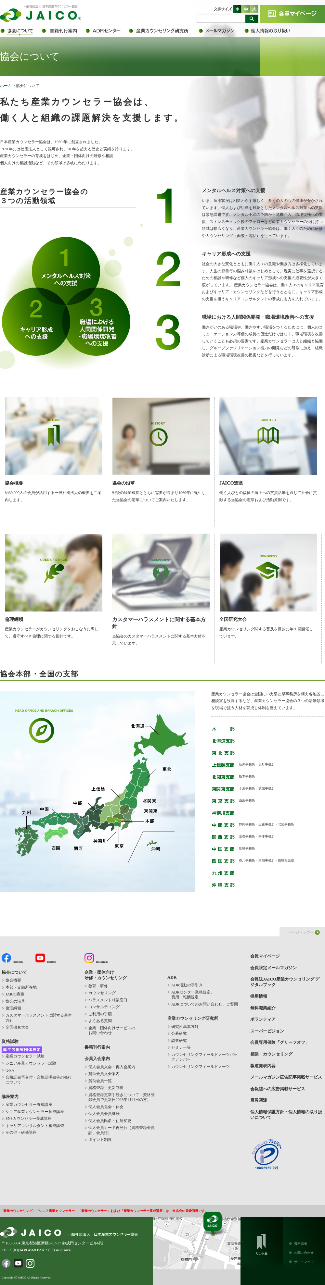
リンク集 (261, 1243)
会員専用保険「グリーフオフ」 (279, 1042)
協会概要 (53, 441)
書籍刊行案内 (62, 31)
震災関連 (258, 1100)
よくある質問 (100, 1021)
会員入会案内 (97, 1058)
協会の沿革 (160, 441)
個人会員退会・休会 (106, 1107)
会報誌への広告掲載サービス (277, 1088)
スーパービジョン (267, 1031)
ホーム (6, 85)
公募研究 (179, 1033)
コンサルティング (104, 1007)
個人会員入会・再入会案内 (111, 1067)
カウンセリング (102, 993)
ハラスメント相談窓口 (107, 1000)
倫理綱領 (53, 578)
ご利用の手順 (100, 1014)
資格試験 (10, 1041)
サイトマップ (304, 1262)
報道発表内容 (263, 1065)
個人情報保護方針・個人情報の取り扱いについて (271, 31)
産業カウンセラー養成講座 (29, 1104)
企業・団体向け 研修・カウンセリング (105, 975)
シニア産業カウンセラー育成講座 (35, 1111)
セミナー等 (181, 1047)
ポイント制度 (100, 1139)
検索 (251, 19)
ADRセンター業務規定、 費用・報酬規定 (192, 995)
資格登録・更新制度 (106, 1087)
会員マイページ (292, 14)
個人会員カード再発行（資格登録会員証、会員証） (121, 1130)
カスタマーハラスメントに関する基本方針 (160, 581)
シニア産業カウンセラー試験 (31, 1063)
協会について (20, 31)
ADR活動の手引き (187, 985)
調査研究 (179, 1040)
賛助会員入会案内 (104, 1073)
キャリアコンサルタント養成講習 (35, 1125)
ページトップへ (301, 932)
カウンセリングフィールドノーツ (200, 1066)
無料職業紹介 (263, 1008)
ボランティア (263, 1019)
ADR (106, 31)
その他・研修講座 (21, 1132)
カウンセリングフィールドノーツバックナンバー (204, 1057)
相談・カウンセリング (271, 1054)
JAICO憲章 (268, 441)
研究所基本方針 (185, 1026)
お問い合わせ (304, 1252)
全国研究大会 (268, 578)
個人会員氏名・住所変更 (109, 1120)
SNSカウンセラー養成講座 (29, 1118)
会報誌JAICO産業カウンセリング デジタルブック (284, 982)
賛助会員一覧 (100, 1081)
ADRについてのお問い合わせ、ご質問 (204, 1004)
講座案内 (10, 1096)
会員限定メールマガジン (221, 31)
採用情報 (258, 996)
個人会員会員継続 (104, 1113)
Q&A (10, 1070)
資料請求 (300, 1243)
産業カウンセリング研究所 (163, 31)
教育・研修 (98, 986)
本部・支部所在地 (21, 987)
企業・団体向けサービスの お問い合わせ (111, 1030)
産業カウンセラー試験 (25, 1056)
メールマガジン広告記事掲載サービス (286, 1077)
